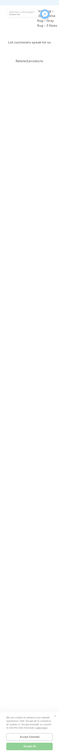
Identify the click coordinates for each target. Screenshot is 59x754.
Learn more (41, 727)
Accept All (29, 746)
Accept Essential (29, 736)
